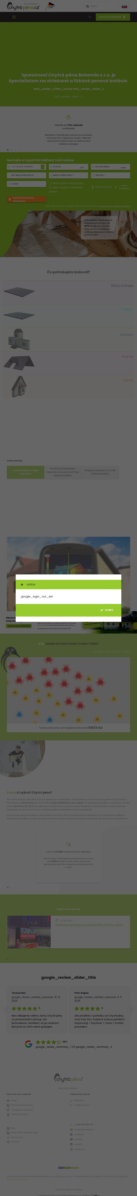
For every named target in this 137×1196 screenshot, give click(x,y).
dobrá (106, 610)
